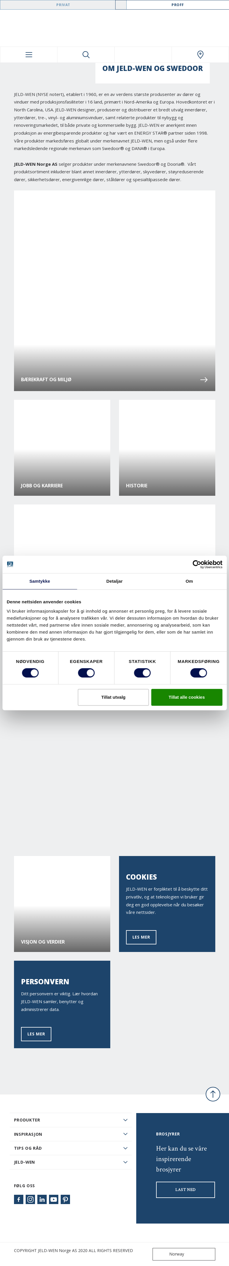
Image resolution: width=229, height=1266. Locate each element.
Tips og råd (28, 1148)
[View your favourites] (143, 55)
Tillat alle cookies (187, 697)
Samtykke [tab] (39, 581)
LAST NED (185, 1189)
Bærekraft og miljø (114, 379)
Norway (169, 1254)
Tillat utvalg (113, 697)
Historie (136, 486)
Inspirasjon (28, 1134)
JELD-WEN (24, 1162)
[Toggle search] (86, 55)
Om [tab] (189, 581)
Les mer (141, 937)
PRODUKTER (27, 1120)
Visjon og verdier (43, 942)
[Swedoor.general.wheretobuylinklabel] (200, 55)
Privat (63, 4)
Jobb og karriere (42, 486)
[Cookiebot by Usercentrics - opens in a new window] (196, 564)
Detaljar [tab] (114, 581)
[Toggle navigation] (28, 55)
